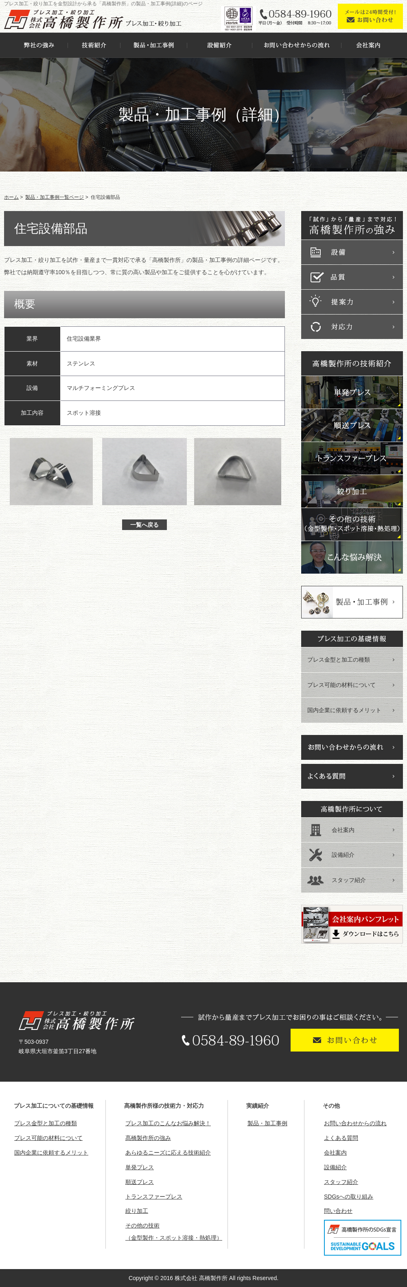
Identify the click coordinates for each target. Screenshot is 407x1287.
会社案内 (343, 830)
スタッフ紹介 (349, 880)
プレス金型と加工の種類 (338, 659)
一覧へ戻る (144, 524)
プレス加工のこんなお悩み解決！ (168, 1123)
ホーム (11, 197)
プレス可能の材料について (341, 685)
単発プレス (139, 1167)
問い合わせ (338, 1211)
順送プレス (139, 1182)
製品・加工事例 (267, 1123)
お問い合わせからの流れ (355, 1123)
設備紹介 (343, 854)
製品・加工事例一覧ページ (54, 197)
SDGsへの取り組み (348, 1196)
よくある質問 (341, 1138)
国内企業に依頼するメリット (344, 710)
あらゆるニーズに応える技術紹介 (168, 1152)
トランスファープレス (153, 1196)
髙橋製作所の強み (148, 1138)
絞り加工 (136, 1211)
